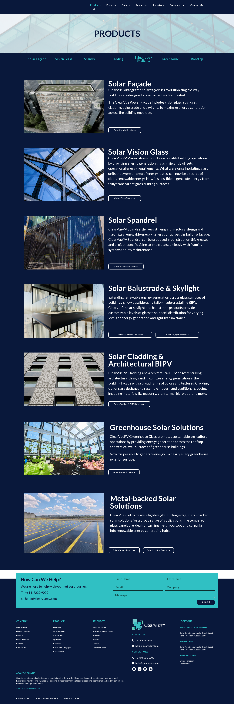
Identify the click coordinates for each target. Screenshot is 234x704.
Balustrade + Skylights (144, 59)
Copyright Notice (71, 698)
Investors (158, 5)
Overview (57, 627)
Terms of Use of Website (46, 698)
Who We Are (21, 627)
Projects (111, 5)
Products (95, 5)
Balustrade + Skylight (62, 648)
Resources (142, 5)
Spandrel (90, 59)
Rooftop (197, 59)
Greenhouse (170, 59)
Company (177, 5)
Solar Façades (59, 631)
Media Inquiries (22, 640)
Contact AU (139, 634)
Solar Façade (37, 59)
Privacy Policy (22, 698)
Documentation (99, 648)
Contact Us (196, 5)
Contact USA (140, 652)
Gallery (126, 5)
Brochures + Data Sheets (103, 631)
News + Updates (23, 631)
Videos (96, 640)
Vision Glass (63, 59)
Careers (19, 644)
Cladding (117, 59)
